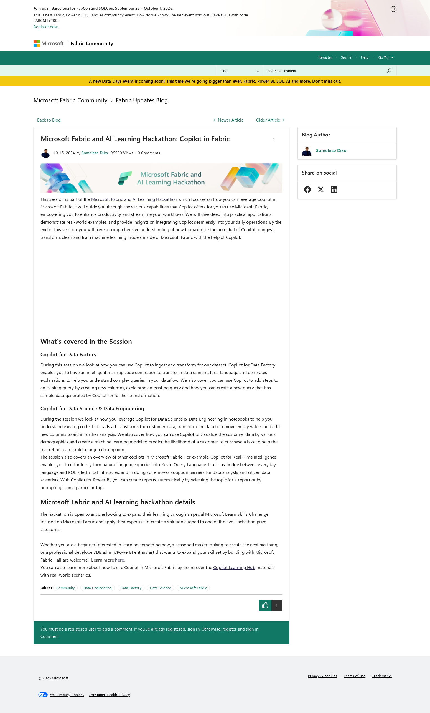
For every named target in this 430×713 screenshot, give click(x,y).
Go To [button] (383, 57)
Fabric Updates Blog (142, 100)
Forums (126, 43)
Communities (197, 43)
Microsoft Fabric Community (71, 100)
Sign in (346, 57)
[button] (274, 140)
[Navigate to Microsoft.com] (48, 43)
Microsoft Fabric (193, 588)
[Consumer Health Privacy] (109, 695)
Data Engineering (97, 588)
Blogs (222, 43)
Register (325, 57)
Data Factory (131, 588)
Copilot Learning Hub (234, 567)
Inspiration (150, 43)
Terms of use (354, 675)
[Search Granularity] (240, 70)
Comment (49, 636)
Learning (244, 43)
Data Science (160, 588)
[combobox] (330, 70)
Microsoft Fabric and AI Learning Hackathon (134, 199)
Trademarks (382, 675)
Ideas (173, 43)
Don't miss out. (326, 81)
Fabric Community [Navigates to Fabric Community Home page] (92, 43)
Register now (46, 26)
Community (65, 588)
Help (365, 57)
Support (267, 43)
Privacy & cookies (322, 675)
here (119, 560)
